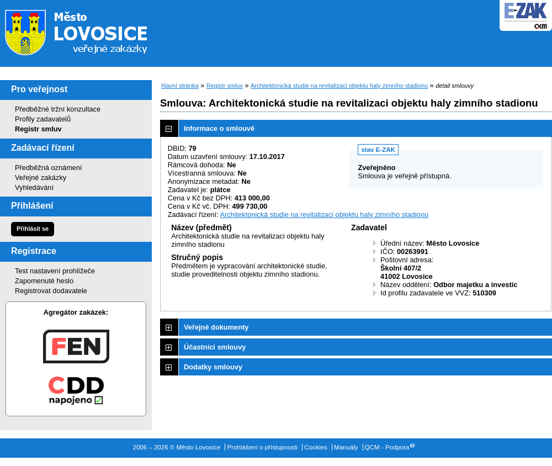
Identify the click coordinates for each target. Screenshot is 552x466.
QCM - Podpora (387, 447)
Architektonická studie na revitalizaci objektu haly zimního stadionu (339, 85)
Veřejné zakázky (40, 177)
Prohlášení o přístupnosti (262, 447)
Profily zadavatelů (43, 119)
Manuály (346, 447)
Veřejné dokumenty (216, 327)
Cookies (315, 447)
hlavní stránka (180, 85)
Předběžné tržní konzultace (57, 109)
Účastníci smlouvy (215, 347)
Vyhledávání (34, 187)
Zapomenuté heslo (44, 281)
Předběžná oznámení (48, 167)
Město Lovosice (83, 30)
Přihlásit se (33, 228)
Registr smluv (38, 129)
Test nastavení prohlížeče (55, 271)
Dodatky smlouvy (213, 367)
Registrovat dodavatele (51, 291)
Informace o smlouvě (219, 128)
